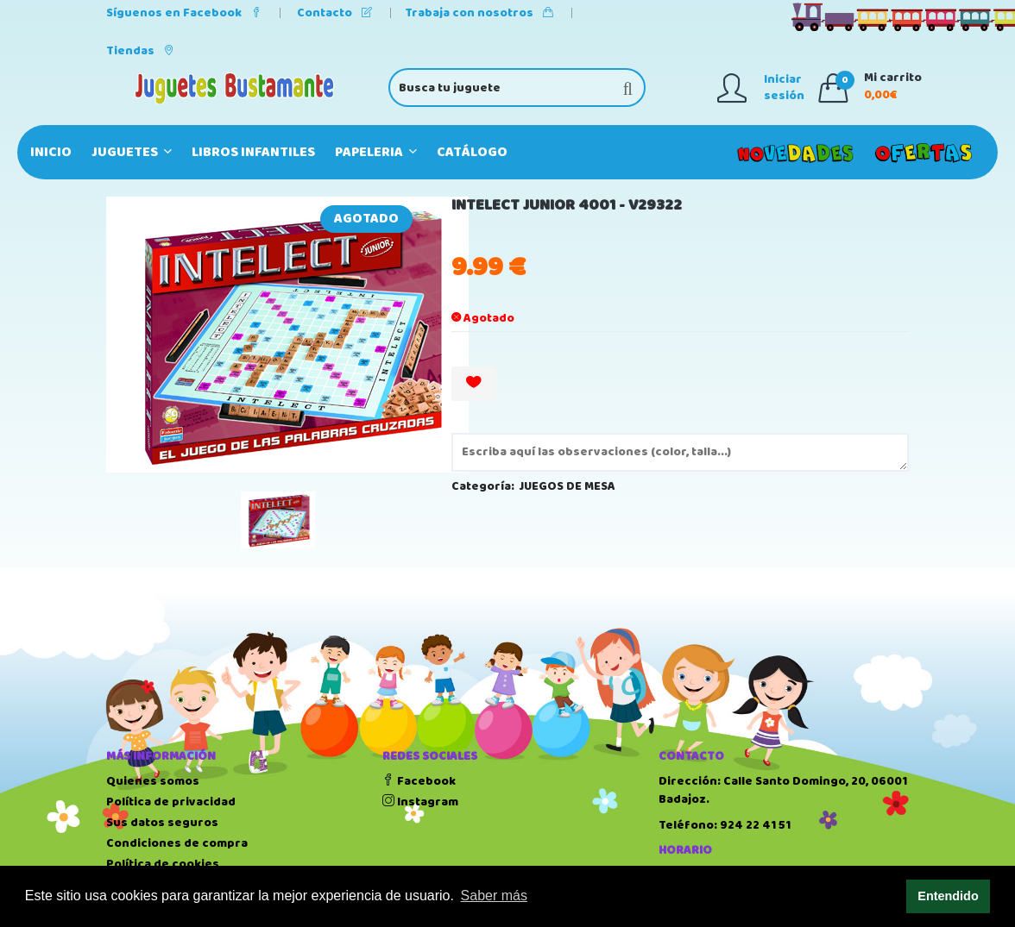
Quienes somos (152, 781)
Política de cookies (162, 864)
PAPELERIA (376, 152)
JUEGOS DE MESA (567, 486)
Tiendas (140, 50)
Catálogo (472, 152)
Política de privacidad (171, 801)
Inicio (51, 152)
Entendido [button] (947, 896)
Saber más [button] (494, 895)
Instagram (420, 801)
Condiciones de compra (177, 843)
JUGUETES (131, 152)
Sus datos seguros (162, 822)
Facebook (419, 781)
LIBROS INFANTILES (253, 152)
